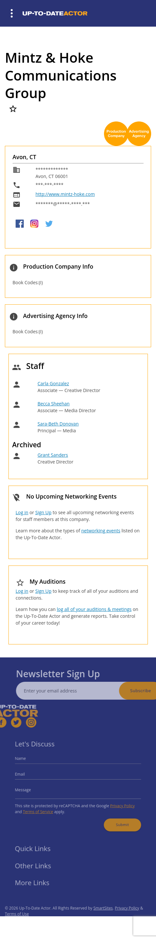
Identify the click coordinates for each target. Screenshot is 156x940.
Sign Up (43, 512)
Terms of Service (42, 809)
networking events (100, 530)
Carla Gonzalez (53, 383)
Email (25, 775)
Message (28, 789)
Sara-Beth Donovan (58, 424)
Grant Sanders (52, 455)
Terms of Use (17, 920)
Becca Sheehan (53, 403)
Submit (118, 821)
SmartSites (103, 915)
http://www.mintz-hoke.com (65, 194)
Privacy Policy (118, 804)
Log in (22, 512)
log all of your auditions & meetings (94, 609)
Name (26, 761)
